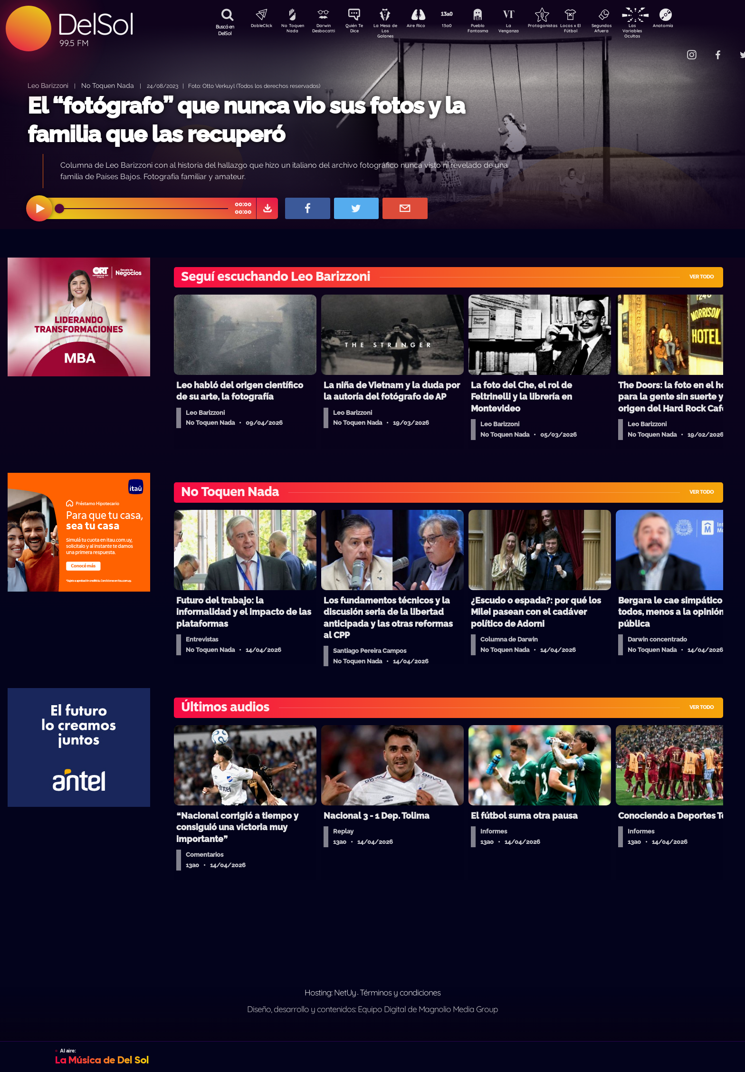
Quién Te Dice (358, 30)
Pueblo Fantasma (491, 30)
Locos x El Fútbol (591, 30)
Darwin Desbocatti (324, 30)
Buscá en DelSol (225, 30)
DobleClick (258, 26)
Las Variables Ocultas (657, 30)
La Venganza (524, 30)
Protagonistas (557, 26)
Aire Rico (424, 26)
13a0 (457, 26)
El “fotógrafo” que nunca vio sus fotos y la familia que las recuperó (246, 119)
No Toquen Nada (291, 30)
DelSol (95, 24)
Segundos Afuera (623, 30)
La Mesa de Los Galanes (391, 30)
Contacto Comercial (672, 49)
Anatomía (690, 26)
